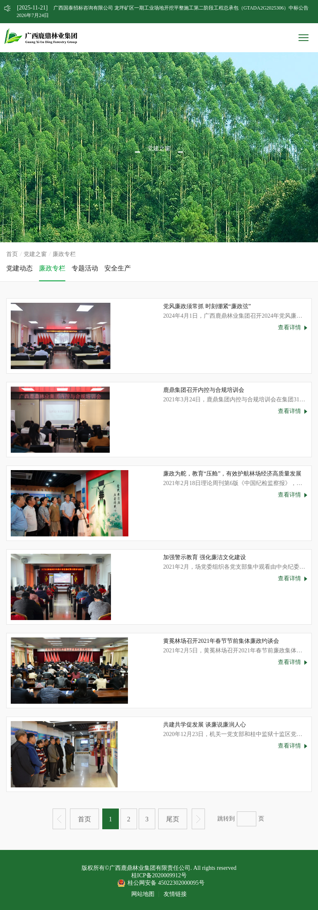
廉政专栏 (52, 268)
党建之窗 (35, 254)
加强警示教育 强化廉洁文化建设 (204, 557)
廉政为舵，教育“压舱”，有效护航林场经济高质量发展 (232, 474)
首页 (12, 254)
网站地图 (142, 894)
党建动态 (19, 268)
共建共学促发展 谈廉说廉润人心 (204, 725)
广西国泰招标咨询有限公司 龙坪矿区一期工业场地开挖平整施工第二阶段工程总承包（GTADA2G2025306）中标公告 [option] (162, 8)
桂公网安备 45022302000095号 (166, 883)
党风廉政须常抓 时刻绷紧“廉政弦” (207, 306)
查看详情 (289, 327)
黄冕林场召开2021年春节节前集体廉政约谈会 (221, 641)
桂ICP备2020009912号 (159, 875)
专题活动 (85, 268)
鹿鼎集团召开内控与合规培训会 (203, 390)
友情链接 (175, 894)
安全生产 (117, 268)
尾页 (172, 819)
